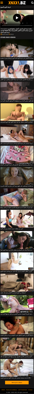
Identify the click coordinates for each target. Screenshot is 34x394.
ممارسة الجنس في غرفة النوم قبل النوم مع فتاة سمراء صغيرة (16, 58)
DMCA (3, 390)
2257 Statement (22, 390)
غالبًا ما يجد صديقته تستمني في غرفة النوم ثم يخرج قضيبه (15, 378)
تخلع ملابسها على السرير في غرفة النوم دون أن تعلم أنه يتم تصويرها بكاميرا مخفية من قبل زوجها (17, 207)
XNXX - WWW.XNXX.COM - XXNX (17, 2)
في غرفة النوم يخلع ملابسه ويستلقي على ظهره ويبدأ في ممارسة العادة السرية (17, 186)
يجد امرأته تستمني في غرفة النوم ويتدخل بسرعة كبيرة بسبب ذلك (17, 143)
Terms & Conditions (11, 390)
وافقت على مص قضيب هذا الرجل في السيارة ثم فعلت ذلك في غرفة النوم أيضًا (17, 250)
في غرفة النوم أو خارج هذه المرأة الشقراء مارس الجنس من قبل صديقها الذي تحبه (17, 314)
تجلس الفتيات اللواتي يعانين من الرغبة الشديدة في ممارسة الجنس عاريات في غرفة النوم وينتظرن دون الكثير (17, 79)
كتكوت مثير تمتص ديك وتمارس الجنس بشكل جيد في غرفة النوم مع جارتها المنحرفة (17, 122)
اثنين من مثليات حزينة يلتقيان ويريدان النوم (11, 229)
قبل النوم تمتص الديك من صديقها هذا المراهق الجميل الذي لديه (16, 101)
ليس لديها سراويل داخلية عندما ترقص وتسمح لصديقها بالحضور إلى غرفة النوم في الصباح (17, 165)
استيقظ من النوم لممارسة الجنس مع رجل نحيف (13, 293)
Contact (30, 390)
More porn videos (17, 382)
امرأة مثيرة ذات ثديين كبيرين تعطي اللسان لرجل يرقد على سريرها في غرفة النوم (17, 271)
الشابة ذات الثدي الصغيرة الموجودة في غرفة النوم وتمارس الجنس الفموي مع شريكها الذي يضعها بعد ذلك (17, 356)
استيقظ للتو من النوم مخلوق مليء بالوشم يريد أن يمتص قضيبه (16, 335)
